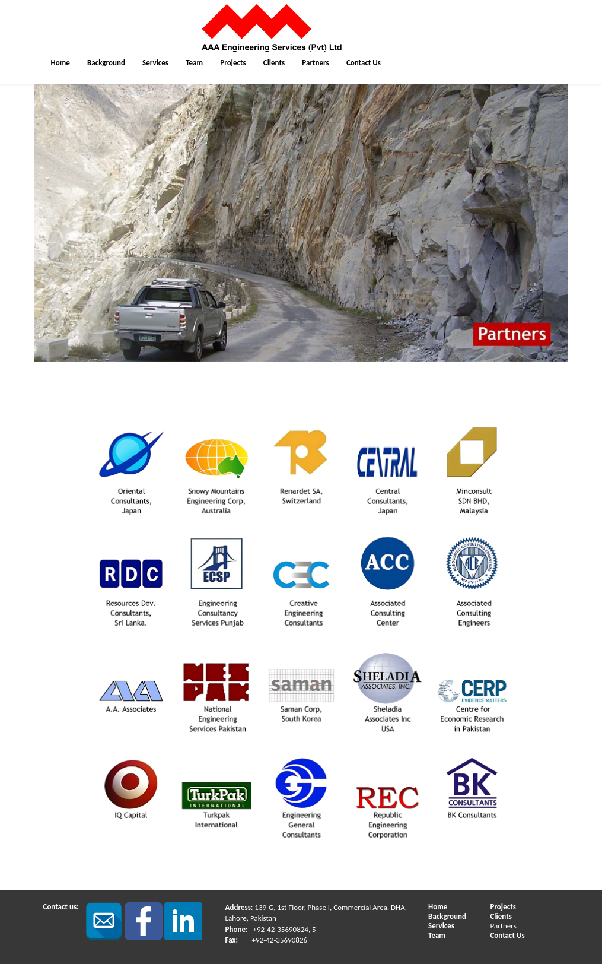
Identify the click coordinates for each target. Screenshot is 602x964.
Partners (315, 62)
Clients (274, 62)
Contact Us (363, 62)
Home (60, 62)
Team (194, 62)
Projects (233, 62)
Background (106, 62)
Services (155, 62)
